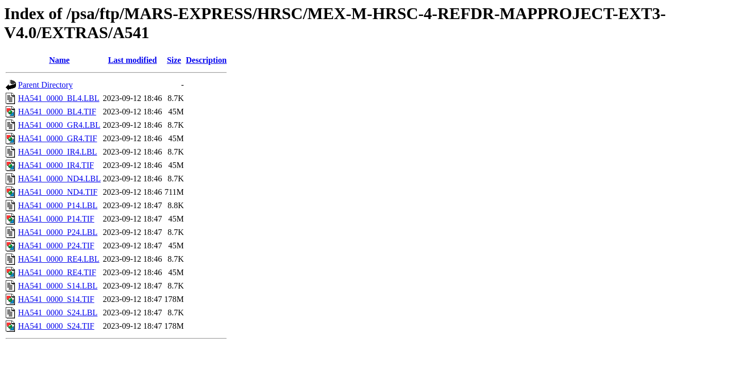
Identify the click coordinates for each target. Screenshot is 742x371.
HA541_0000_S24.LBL (57, 312)
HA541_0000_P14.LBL (57, 205)
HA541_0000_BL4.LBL (58, 98)
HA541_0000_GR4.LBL (59, 125)
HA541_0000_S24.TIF (56, 326)
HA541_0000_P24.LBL (57, 232)
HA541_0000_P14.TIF (56, 218)
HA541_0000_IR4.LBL (57, 151)
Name (59, 60)
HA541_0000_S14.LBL (57, 285)
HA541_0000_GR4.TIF (57, 138)
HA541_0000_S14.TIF (56, 299)
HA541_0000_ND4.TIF (57, 192)
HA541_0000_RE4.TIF (57, 272)
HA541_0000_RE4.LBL (58, 259)
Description (206, 60)
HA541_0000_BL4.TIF (57, 111)
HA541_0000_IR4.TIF (56, 165)
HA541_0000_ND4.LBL (59, 178)
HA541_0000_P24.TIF (56, 245)
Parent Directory (45, 84)
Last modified (132, 60)
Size (174, 60)
